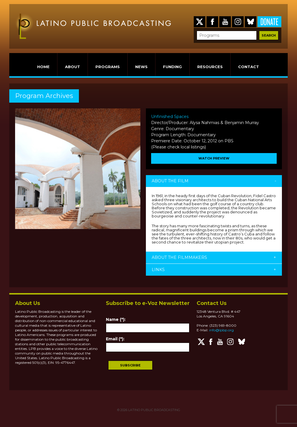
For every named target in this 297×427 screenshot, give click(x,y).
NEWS (141, 66)
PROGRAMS (107, 66)
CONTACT (248, 66)
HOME (43, 66)
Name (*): (116, 319)
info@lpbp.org (221, 330)
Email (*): (115, 338)
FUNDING (172, 66)
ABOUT (72, 66)
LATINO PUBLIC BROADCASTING (153, 410)
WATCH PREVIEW (213, 158)
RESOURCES (210, 66)
